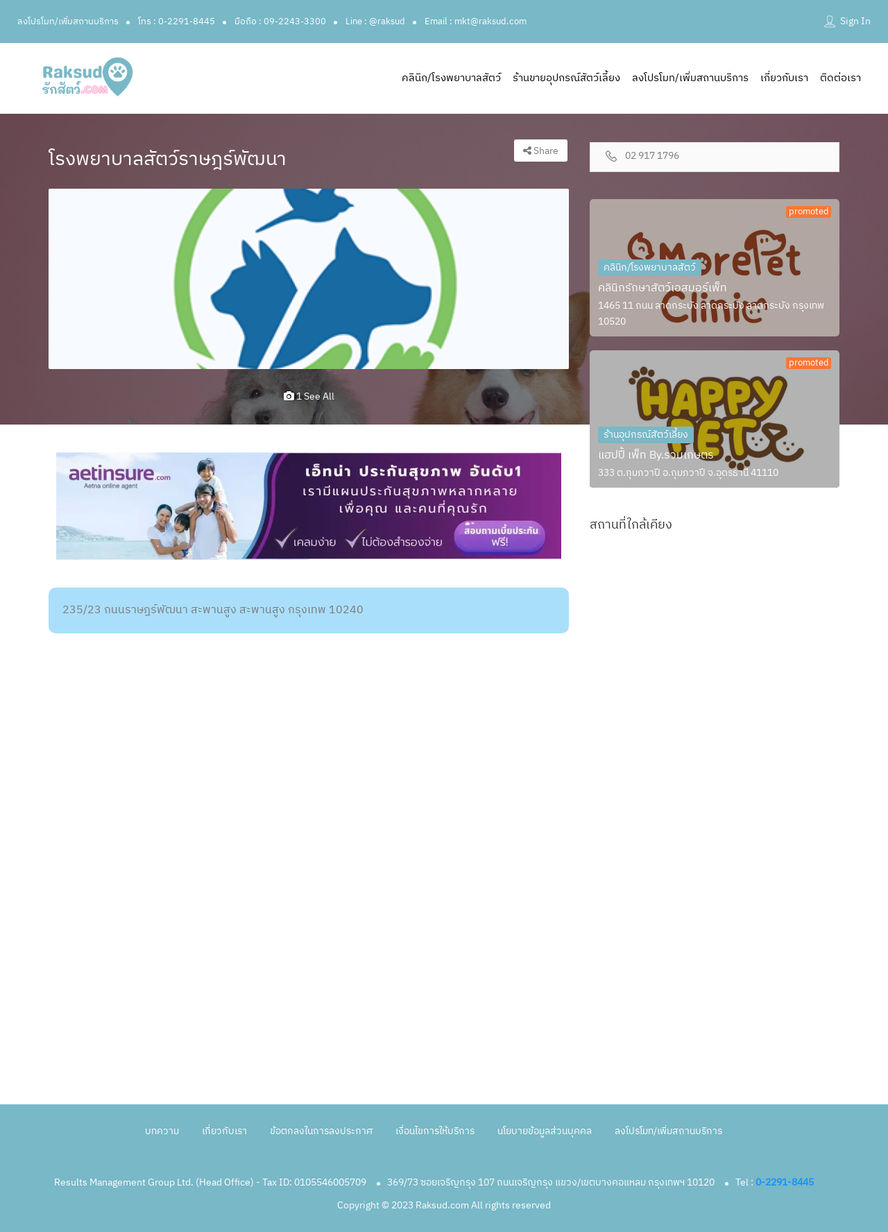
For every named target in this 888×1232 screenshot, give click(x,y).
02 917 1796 (652, 156)
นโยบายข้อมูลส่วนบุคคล (544, 1131)
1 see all (309, 396)
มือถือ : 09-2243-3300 (280, 21)
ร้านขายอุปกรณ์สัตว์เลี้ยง (566, 78)
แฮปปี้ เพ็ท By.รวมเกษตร (656, 455)
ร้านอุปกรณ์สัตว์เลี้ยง (646, 435)
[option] (309, 279)
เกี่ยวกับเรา (784, 78)
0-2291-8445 (784, 1182)
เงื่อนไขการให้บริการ (435, 1131)
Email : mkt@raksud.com (476, 21)
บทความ (162, 1131)
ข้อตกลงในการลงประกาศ (321, 1131)
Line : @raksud (375, 21)
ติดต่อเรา (840, 78)
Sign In (855, 21)
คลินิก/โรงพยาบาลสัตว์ (451, 78)
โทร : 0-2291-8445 (176, 21)
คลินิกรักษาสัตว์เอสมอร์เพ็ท (662, 288)
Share (540, 151)
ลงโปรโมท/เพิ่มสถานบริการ (68, 21)
